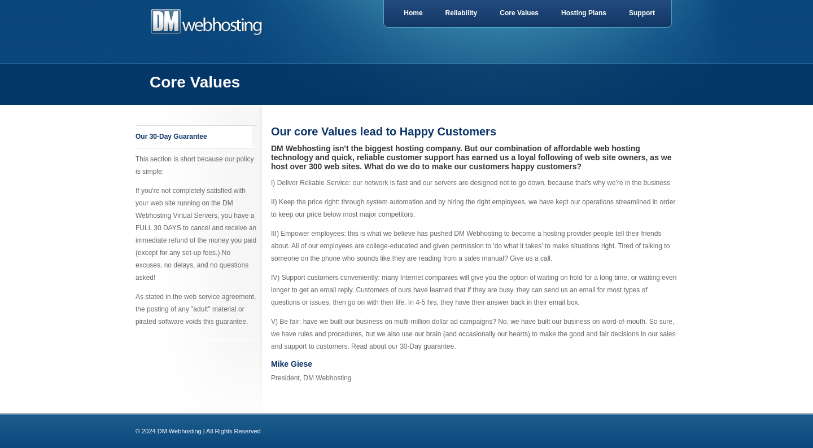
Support (642, 13)
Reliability (461, 13)
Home (413, 13)
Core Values (519, 13)
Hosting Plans (583, 13)
